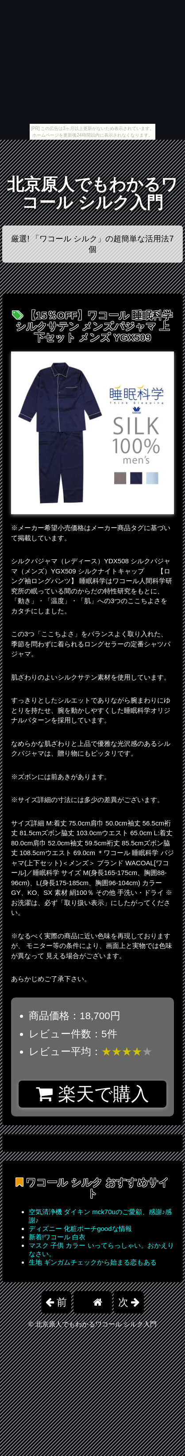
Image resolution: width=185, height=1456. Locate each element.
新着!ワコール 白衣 (57, 1237)
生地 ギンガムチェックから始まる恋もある (93, 1262)
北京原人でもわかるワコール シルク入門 (92, 193)
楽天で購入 (92, 1094)
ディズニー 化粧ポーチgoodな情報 (80, 1228)
